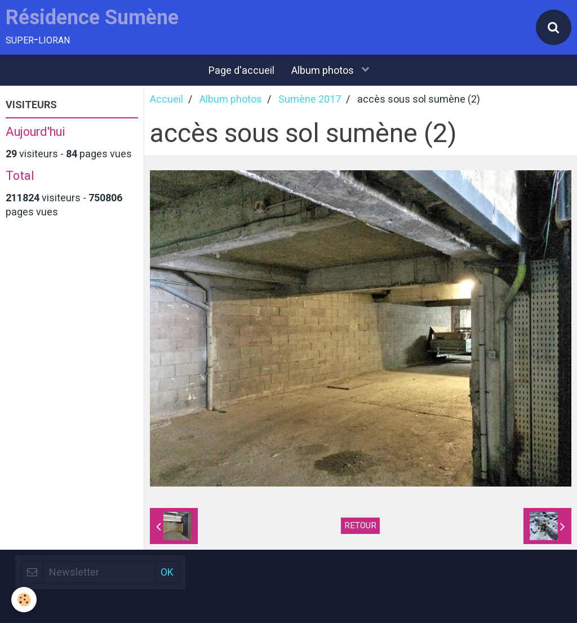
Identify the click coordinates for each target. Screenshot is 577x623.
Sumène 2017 (309, 99)
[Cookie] (24, 599)
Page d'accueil (241, 70)
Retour (360, 525)
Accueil (166, 99)
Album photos (323, 70)
